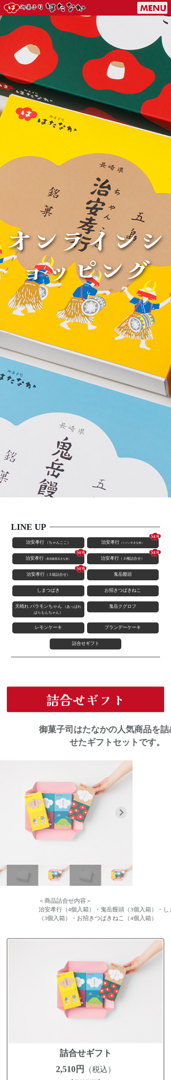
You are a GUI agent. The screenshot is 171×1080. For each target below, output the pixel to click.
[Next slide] (98, 812)
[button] (31, 875)
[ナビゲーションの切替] (152, 8)
